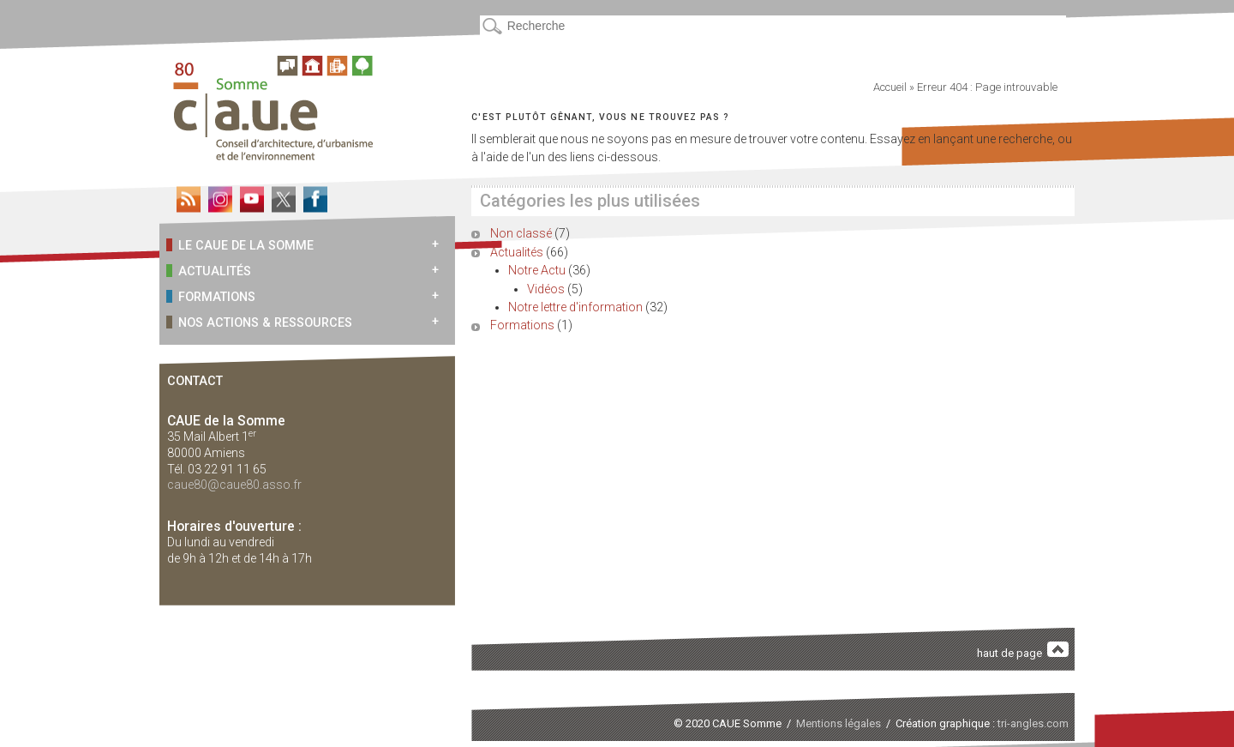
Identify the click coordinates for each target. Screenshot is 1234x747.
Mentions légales (838, 723)
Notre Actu (537, 270)
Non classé (521, 233)
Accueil (890, 87)
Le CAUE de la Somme (240, 245)
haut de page (1023, 651)
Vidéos (546, 289)
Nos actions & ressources (259, 322)
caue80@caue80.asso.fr (234, 484)
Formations (210, 296)
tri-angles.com (1033, 723)
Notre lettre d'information (575, 307)
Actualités (208, 270)
